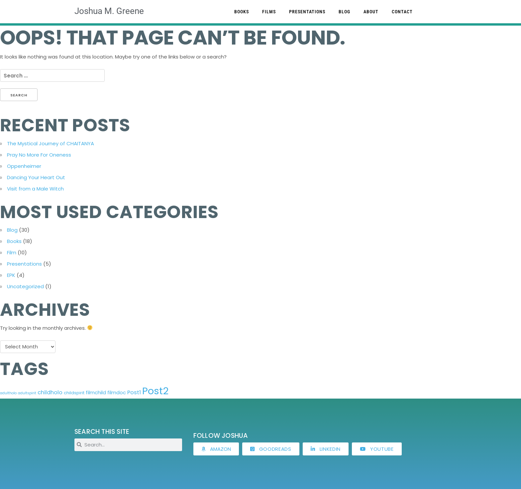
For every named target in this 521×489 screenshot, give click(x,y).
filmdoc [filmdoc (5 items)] (116, 392)
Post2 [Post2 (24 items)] (155, 391)
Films (269, 11)
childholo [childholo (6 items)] (50, 392)
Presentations (307, 11)
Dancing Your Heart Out (36, 177)
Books (241, 11)
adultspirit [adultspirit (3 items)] (27, 393)
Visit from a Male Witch (35, 188)
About (371, 11)
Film (11, 252)
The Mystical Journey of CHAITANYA (50, 143)
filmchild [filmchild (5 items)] (96, 392)
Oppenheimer (24, 166)
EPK (11, 275)
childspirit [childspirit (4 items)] (74, 393)
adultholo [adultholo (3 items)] (8, 393)
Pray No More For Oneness (39, 154)
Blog (344, 11)
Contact (402, 11)
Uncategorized (25, 286)
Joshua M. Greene (109, 11)
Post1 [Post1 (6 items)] (134, 392)
